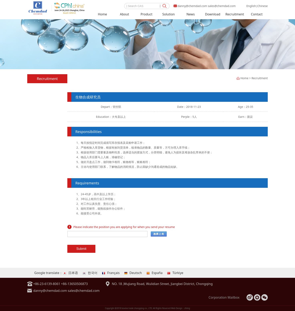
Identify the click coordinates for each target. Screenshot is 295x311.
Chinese (262, 6)
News (190, 14)
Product (147, 14)
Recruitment (234, 14)
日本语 (70, 273)
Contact (257, 14)
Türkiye (175, 273)
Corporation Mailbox (224, 297)
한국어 (90, 273)
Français (111, 273)
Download (212, 14)
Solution (168, 14)
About (124, 14)
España (154, 273)
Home (102, 14)
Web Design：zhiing (180, 308)
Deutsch (133, 273)
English (251, 6)
